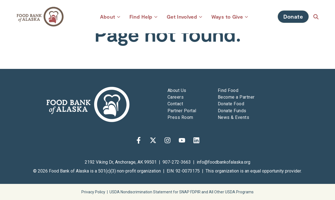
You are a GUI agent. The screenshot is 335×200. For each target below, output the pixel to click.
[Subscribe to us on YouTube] (182, 140)
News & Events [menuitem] (233, 117)
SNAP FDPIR (190, 192)
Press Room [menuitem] (180, 117)
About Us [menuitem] (177, 90)
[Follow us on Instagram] (167, 140)
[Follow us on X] (153, 140)
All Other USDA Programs (231, 192)
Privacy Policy (93, 192)
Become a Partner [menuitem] (236, 97)
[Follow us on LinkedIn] (196, 140)
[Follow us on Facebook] (138, 140)
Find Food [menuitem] (228, 90)
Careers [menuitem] (176, 97)
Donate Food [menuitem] (231, 103)
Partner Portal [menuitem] (182, 110)
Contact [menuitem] (175, 103)
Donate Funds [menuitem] (232, 110)
